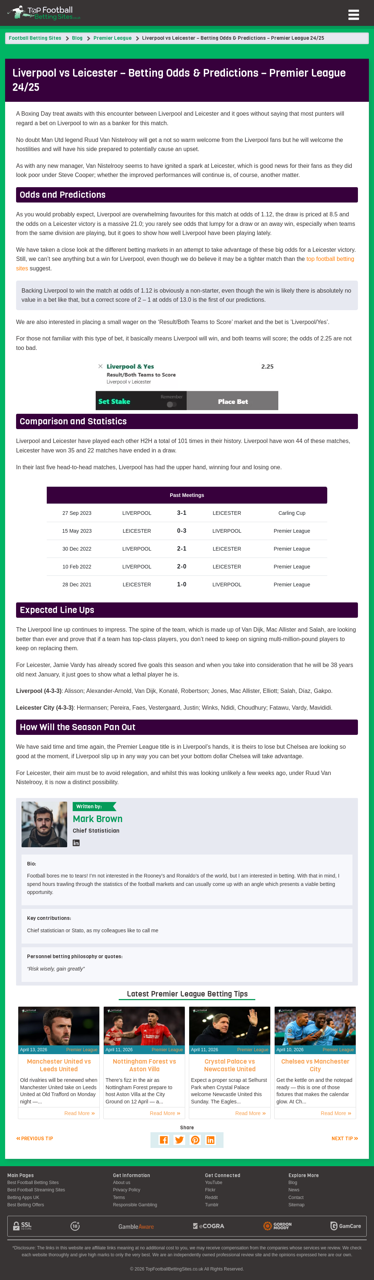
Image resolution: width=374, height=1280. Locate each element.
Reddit (211, 1197)
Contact (296, 1197)
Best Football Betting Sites (33, 1182)
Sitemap (297, 1204)
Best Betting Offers (25, 1204)
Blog (77, 38)
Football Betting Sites (35, 38)
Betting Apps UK (23, 1197)
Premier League (112, 38)
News (294, 1189)
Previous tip (34, 1139)
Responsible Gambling (135, 1204)
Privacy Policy (126, 1189)
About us (121, 1182)
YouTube (213, 1182)
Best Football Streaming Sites (36, 1189)
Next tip (345, 1139)
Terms (119, 1197)
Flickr (210, 1189)
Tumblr (211, 1204)
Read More (79, 1113)
